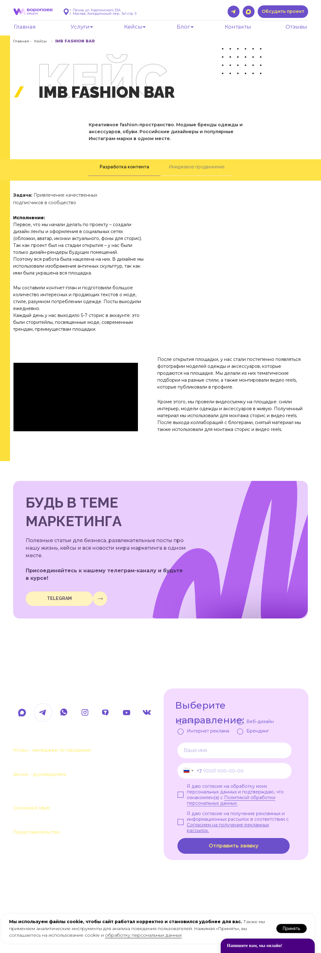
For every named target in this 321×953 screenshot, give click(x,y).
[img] (100, 598)
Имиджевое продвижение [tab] (196, 166)
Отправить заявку (233, 846)
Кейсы (40, 41)
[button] (283, 11)
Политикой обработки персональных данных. (231, 800)
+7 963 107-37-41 (38, 740)
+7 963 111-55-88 (38, 764)
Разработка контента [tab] (124, 166)
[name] (234, 750)
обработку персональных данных (143, 935)
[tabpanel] (160, 321)
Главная (21, 41)
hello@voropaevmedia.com (68, 691)
